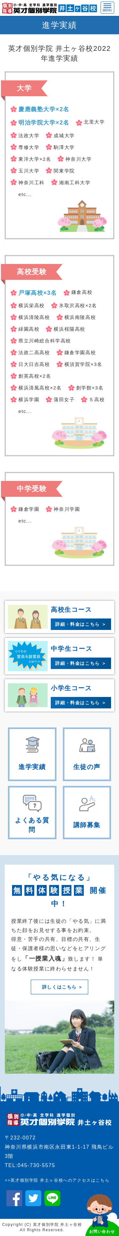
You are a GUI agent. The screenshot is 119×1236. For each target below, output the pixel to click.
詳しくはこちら (59, 986)
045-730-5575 (36, 1165)
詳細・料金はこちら (77, 624)
